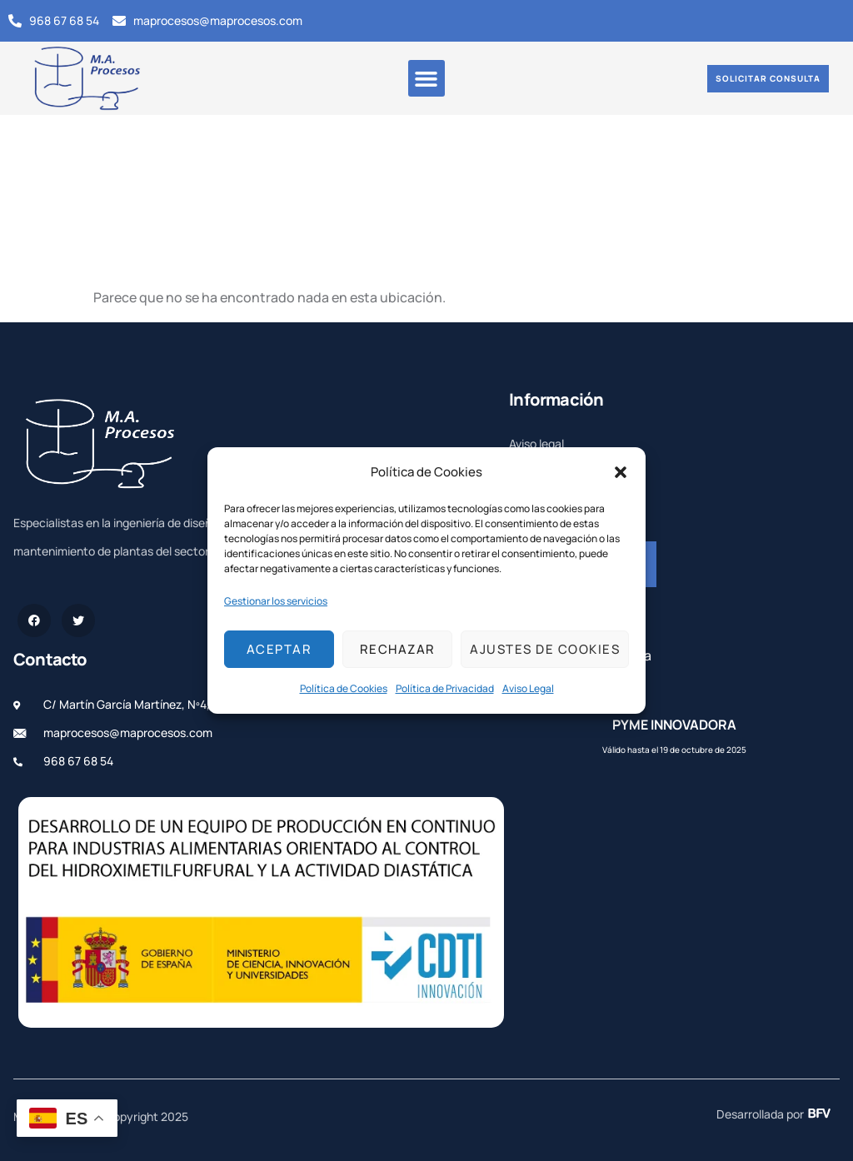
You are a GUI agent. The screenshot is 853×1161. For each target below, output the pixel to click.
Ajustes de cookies (545, 649)
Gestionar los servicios (275, 601)
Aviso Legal (528, 688)
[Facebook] (34, 620)
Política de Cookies (343, 688)
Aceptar (279, 649)
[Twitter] (78, 620)
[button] (620, 472)
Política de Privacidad (445, 688)
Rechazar (398, 649)
